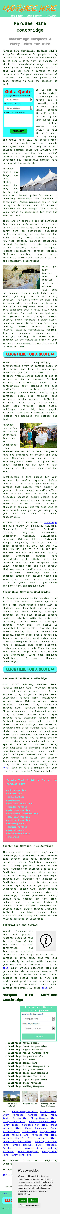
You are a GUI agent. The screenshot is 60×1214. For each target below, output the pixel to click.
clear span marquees (18, 406)
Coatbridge (49, 369)
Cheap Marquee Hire (43, 1118)
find (14, 684)
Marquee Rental (13, 1138)
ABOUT (29, 16)
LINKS (20, 16)
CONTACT (38, 16)
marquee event (43, 68)
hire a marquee (34, 71)
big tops (37, 409)
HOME (13, 16)
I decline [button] (33, 1200)
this (5, 968)
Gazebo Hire (48, 1111)
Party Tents (11, 1125)
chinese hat (49, 416)
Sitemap (5, 1194)
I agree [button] (22, 1200)
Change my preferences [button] (29, 1205)
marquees (15, 572)
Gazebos (51, 1145)
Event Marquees (13, 1115)
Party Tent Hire (14, 1121)
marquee (46, 286)
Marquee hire (11, 522)
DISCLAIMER (50, 16)
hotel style (41, 310)
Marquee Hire (37, 1115)
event (6, 471)
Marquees (36, 386)
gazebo (39, 376)
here (5, 768)
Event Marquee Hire (24, 1111)
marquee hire (46, 556)
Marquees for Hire (34, 1125)
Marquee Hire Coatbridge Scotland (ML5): (30, 51)
